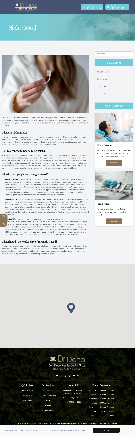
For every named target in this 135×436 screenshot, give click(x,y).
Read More (114, 163)
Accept (106, 430)
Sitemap (114, 423)
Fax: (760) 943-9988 (72, 402)
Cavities (48, 400)
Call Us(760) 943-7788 (93, 7)
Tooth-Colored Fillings (48, 395)
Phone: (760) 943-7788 (73, 398)
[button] (7, 7)
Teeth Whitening (47, 410)
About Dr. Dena (103, 72)
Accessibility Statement (87, 423)
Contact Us (101, 93)
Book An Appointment (117, 7)
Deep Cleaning (47, 390)
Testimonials (102, 86)
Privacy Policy (103, 423)
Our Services (102, 79)
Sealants (47, 405)
